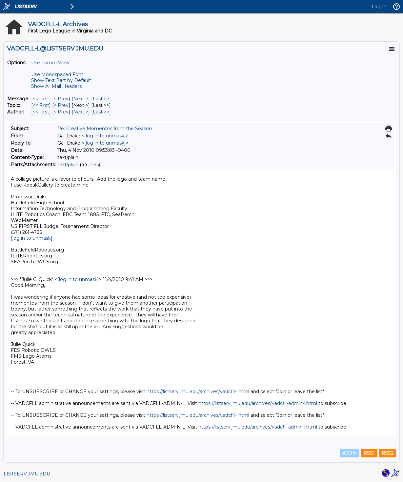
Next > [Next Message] (80, 99)
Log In (379, 7)
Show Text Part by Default (61, 80)
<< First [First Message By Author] (41, 112)
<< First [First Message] (41, 99)
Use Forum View (50, 63)
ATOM (349, 453)
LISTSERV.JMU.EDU (27, 474)
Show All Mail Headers (56, 86)
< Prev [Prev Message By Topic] (61, 105)
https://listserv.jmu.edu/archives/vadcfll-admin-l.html (257, 403)
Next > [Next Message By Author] (80, 112)
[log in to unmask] (105, 136)
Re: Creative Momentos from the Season (104, 128)
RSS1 (369, 453)
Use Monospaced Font (57, 74)
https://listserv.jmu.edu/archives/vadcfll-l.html (198, 391)
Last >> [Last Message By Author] (101, 112)
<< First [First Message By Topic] (41, 105)
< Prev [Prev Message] (61, 99)
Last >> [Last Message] (101, 99)
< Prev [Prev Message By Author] (61, 112)
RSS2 (387, 453)
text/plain (67, 165)
